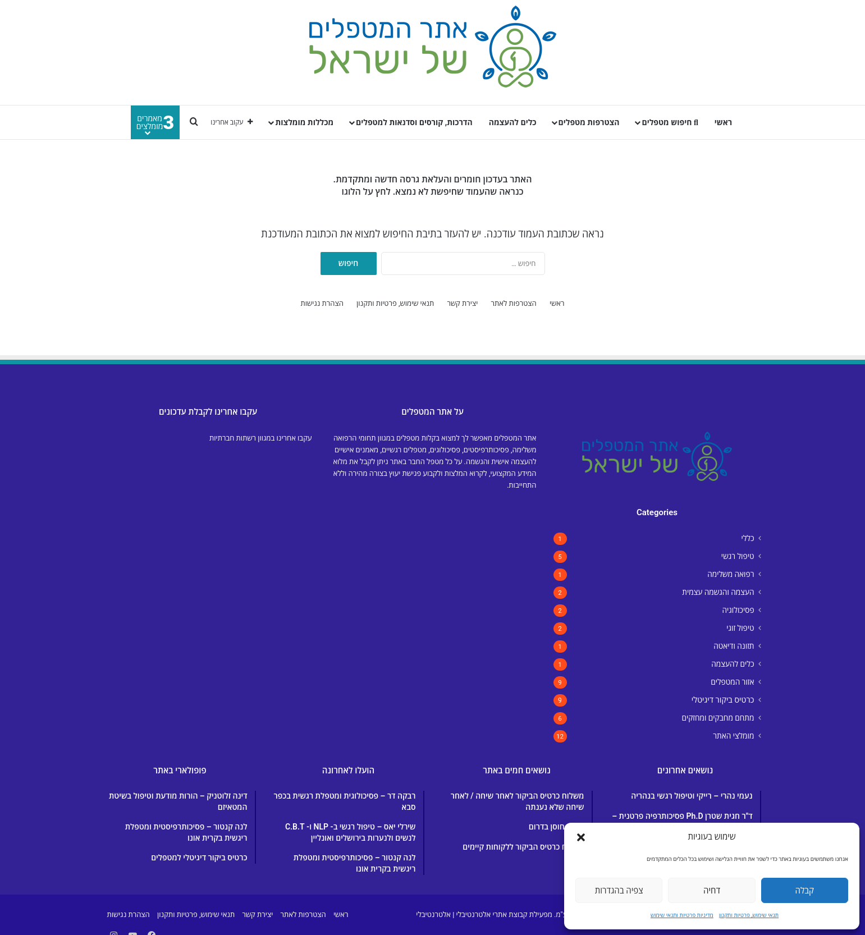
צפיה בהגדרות (619, 891)
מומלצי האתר (733, 735)
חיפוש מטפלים (670, 122)
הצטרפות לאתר (514, 303)
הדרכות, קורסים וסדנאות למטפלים (414, 122)
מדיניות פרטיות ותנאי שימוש (682, 915)
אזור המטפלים (732, 681)
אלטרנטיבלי (433, 914)
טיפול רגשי (737, 556)
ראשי (724, 122)
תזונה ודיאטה (733, 645)
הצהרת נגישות (322, 303)
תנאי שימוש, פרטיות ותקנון (749, 915)
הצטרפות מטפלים (589, 122)
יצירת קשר (462, 303)
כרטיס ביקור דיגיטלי (723, 699)
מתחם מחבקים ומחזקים (717, 717)
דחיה (711, 891)
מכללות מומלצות (304, 122)
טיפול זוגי (740, 628)
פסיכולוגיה (738, 610)
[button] (581, 837)
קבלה (804, 891)
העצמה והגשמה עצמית (718, 592)
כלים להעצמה (513, 122)
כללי (747, 538)
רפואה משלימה (730, 574)
